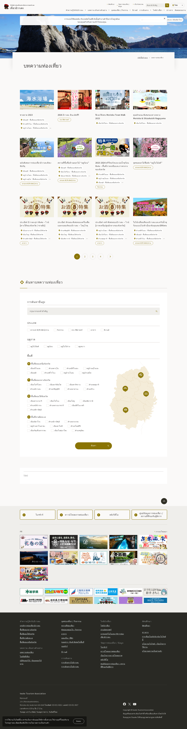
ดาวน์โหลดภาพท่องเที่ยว (110, 651)
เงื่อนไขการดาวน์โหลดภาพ (111, 655)
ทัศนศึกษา (111, 4)
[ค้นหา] (167, 5)
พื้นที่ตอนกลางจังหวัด (28, 629)
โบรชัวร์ (104, 647)
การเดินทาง (145, 10)
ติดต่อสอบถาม (180, 10)
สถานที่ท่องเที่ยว (67, 625)
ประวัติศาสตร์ (64, 119)
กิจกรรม (100, 187)
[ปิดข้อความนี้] (164, 18)
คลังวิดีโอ (104, 659)
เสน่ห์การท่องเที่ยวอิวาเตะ (30, 625)
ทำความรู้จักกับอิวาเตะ (76, 10)
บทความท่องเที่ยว (27, 652)
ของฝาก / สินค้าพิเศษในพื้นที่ (72, 642)
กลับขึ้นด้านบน (143, 57)
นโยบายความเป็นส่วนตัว (152, 651)
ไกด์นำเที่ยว (159, 10)
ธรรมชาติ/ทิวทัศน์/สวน (30, 183)
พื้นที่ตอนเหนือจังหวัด (28, 642)
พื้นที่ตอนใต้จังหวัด (27, 634)
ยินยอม (78, 721)
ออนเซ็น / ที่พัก (67, 638)
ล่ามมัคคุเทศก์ (106, 629)
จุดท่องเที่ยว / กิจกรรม (120, 10)
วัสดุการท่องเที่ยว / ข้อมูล (123, 5)
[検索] (156, 311)
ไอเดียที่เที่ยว (25, 656)
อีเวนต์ (134, 10)
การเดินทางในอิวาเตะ (70, 666)
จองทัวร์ (64, 646)
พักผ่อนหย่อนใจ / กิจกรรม (71, 629)
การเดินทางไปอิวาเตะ (70, 662)
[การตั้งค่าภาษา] (177, 5)
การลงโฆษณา (161, 531)
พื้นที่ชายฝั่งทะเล (26, 638)
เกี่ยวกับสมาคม (138, 4)
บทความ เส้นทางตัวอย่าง (98, 10)
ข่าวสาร (170, 10)
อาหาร (24, 243)
